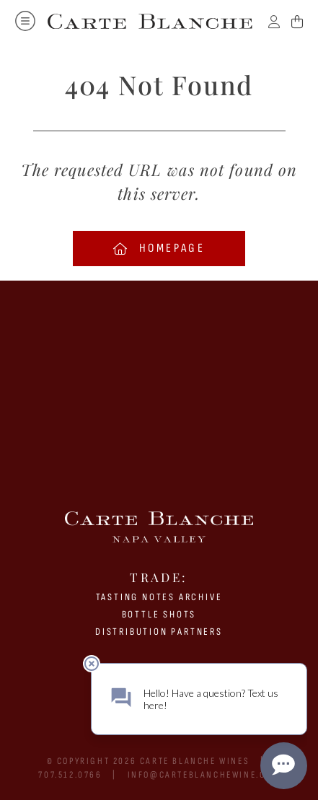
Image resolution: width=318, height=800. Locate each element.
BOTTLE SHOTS (159, 614)
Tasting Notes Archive (159, 597)
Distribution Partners (159, 631)
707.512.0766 (70, 775)
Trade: (158, 577)
